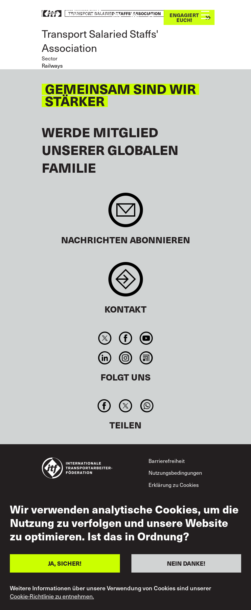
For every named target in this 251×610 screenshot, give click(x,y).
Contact (125, 282)
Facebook (125, 338)
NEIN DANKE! (186, 563)
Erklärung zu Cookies (173, 485)
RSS (146, 357)
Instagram (125, 357)
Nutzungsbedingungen (175, 472)
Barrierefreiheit (166, 461)
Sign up (125, 213)
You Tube (146, 338)
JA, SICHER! (64, 563)
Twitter (105, 338)
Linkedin (105, 357)
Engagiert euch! (184, 17)
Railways (52, 65)
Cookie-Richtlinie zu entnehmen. (52, 596)
